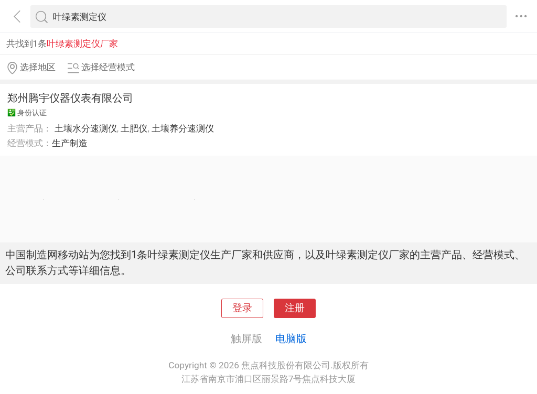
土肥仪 (134, 128)
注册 (295, 308)
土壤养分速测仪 (183, 128)
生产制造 (70, 143)
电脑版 (291, 338)
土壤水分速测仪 (86, 128)
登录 (242, 308)
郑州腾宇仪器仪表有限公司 (70, 98)
